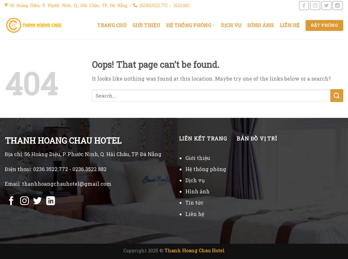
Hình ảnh (260, 25)
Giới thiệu (146, 25)
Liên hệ (290, 25)
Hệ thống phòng (191, 25)
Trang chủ (112, 25)
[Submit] (336, 95)
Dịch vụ (231, 25)
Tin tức (194, 202)
